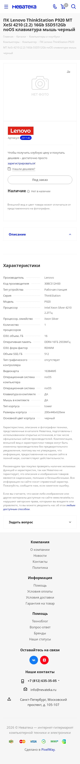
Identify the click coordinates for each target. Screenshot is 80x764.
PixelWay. (48, 749)
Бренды (40, 633)
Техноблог (40, 621)
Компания (40, 542)
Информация (40, 577)
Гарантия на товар (40, 603)
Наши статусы (40, 639)
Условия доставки (40, 597)
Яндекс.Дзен (44, 660)
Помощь (40, 585)
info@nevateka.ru (43, 689)
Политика (40, 567)
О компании (40, 549)
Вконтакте (33, 660)
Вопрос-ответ (40, 627)
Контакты (40, 561)
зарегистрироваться (21, 163)
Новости (40, 555)
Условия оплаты (40, 591)
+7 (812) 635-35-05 (42, 680)
